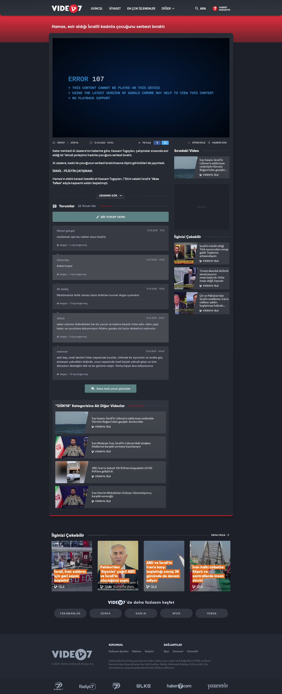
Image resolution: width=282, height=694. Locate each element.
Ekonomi (178, 651)
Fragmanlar (70, 613)
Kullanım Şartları (118, 651)
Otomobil (192, 651)
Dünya (106, 613)
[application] (141, 87)
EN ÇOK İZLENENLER (141, 8)
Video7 (61, 143)
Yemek (212, 613)
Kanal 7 (58, 686)
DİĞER (168, 8)
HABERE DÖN (217, 143)
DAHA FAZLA (220, 535)
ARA (200, 8)
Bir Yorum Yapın (110, 217)
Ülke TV (144, 686)
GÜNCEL (97, 8)
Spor (176, 613)
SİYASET (115, 8)
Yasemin (218, 686)
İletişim (149, 651)
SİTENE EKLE (196, 143)
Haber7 (179, 686)
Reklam (136, 651)
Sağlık (141, 613)
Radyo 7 (87, 686)
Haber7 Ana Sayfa (221, 8)
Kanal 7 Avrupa (116, 686)
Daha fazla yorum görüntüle (110, 388)
